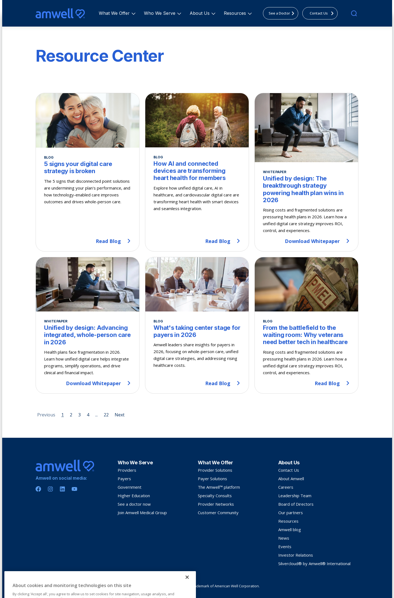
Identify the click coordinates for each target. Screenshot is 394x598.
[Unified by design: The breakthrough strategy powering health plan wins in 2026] (306, 172)
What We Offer (115, 13)
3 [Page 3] (79, 415)
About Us (200, 13)
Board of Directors (296, 504)
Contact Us (288, 470)
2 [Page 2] (71, 415)
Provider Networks (216, 504)
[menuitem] (114, 13)
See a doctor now (134, 504)
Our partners (290, 512)
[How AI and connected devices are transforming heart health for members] (197, 172)
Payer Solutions (212, 478)
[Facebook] (38, 489)
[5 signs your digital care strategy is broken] (88, 172)
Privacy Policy (46, 586)
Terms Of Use (69, 586)
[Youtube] (74, 489)
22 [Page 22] (106, 415)
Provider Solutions (215, 470)
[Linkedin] (62, 489)
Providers (127, 470)
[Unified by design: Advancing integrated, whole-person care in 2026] (88, 325)
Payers (124, 478)
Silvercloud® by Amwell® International (314, 563)
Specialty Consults (215, 495)
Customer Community (218, 512)
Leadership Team (294, 495)
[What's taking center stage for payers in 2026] (197, 325)
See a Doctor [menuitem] (283, 13)
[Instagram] (50, 489)
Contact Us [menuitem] (323, 13)
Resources (236, 13)
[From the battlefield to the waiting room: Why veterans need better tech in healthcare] (306, 325)
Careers (285, 487)
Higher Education (134, 495)
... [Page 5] (96, 415)
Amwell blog (289, 529)
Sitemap (89, 586)
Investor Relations (295, 555)
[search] (353, 13)
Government (129, 487)
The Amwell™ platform (219, 487)
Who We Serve (160, 13)
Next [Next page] (119, 415)
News (283, 538)
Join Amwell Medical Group (142, 512)
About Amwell (291, 478)
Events (284, 546)
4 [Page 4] (88, 415)
